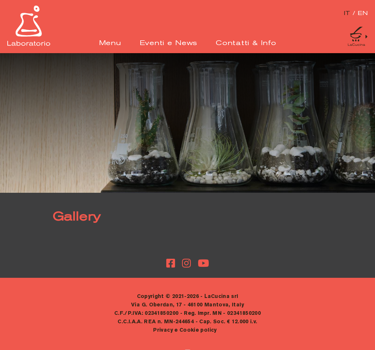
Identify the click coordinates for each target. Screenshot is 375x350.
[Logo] (28, 44)
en (363, 13)
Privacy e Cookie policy (184, 330)
